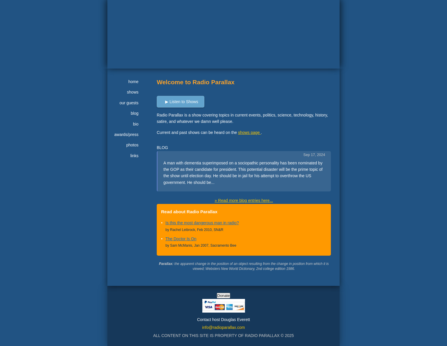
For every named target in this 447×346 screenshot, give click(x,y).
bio (135, 124)
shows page (249, 132)
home (133, 81)
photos (132, 145)
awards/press (126, 134)
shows (132, 92)
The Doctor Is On (181, 238)
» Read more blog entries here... (244, 200)
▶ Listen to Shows (181, 101)
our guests (129, 103)
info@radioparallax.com (223, 327)
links (134, 155)
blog (134, 113)
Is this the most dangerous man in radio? (202, 222)
